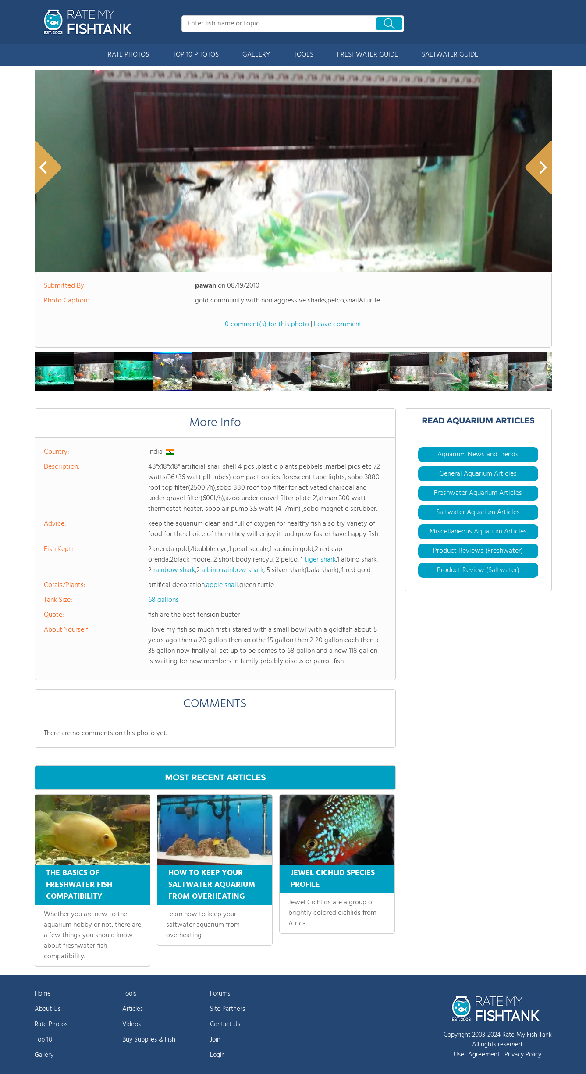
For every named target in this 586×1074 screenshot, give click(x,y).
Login (217, 1055)
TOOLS (303, 54)
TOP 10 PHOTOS (196, 54)
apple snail (222, 585)
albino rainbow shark (232, 570)
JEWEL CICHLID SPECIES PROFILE (333, 879)
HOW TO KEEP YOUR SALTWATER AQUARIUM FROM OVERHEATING (211, 885)
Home (43, 994)
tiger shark (320, 559)
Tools (129, 994)
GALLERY (256, 54)
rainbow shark (174, 570)
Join (215, 1040)
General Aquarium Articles (478, 474)
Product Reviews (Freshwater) (478, 551)
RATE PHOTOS (128, 54)
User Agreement (477, 1054)
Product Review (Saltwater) (478, 570)
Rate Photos (51, 1024)
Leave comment (338, 324)
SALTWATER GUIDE (450, 54)
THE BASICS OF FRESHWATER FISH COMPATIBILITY (79, 885)
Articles (132, 1009)
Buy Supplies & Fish (148, 1040)
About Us (47, 1009)
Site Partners (227, 1009)
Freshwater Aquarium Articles (478, 493)
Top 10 (43, 1040)
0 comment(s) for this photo (267, 324)
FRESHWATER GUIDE (367, 54)
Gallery (44, 1055)
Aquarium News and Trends (478, 454)
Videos (131, 1024)
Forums (220, 994)
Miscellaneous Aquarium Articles (478, 531)
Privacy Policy (522, 1054)
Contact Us (225, 1024)
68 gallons (163, 600)
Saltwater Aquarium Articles (478, 512)
